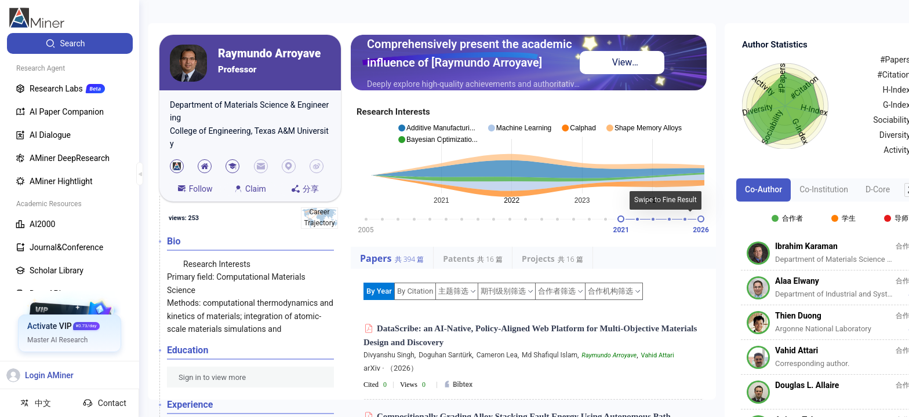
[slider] (621, 219)
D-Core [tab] (878, 189)
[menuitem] (70, 43)
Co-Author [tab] (763, 189)
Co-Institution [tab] (823, 189)
